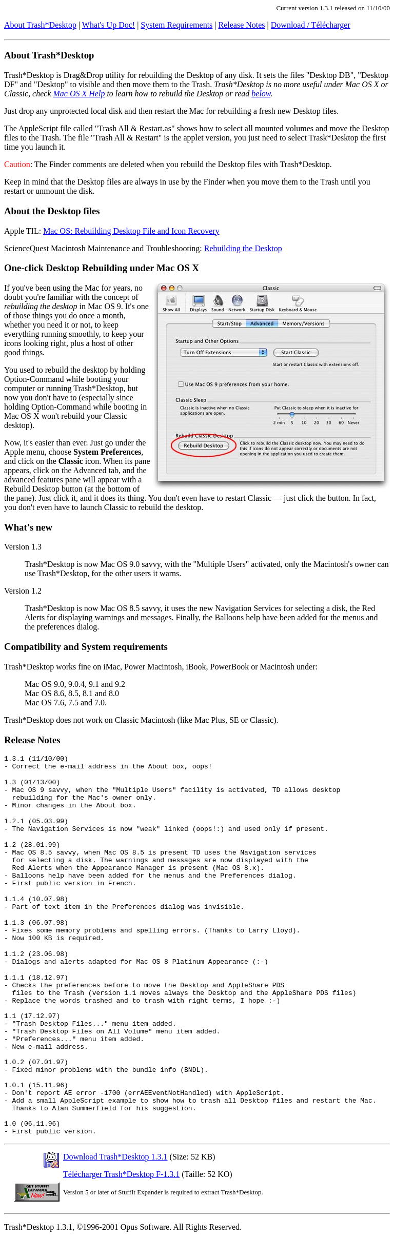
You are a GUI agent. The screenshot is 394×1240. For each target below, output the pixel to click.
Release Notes (242, 25)
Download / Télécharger (310, 25)
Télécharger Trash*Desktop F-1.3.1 (121, 1174)
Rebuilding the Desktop (243, 248)
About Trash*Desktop (40, 25)
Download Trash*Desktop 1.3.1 (115, 1156)
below (260, 93)
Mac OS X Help (79, 93)
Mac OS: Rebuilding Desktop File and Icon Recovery (131, 231)
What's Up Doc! (108, 25)
